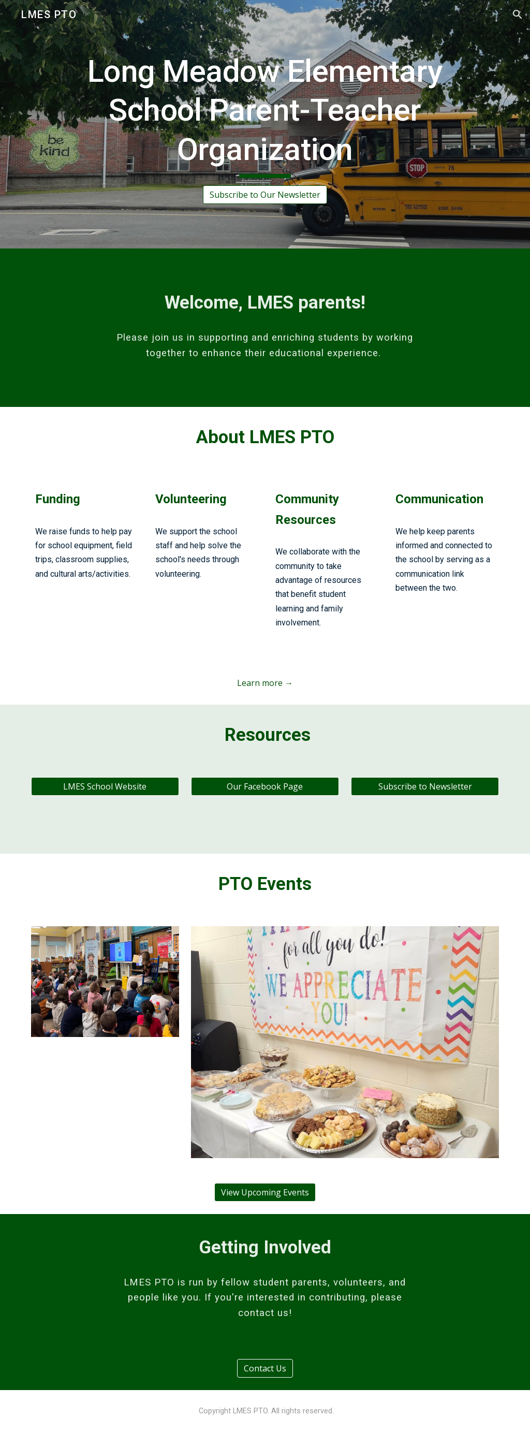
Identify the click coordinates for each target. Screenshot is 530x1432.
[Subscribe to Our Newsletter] (265, 195)
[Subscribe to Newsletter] (424, 786)
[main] (265, 115)
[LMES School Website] (105, 786)
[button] (517, 14)
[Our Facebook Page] (265, 786)
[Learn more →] (265, 683)
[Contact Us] (265, 1368)
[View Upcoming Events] (265, 1192)
